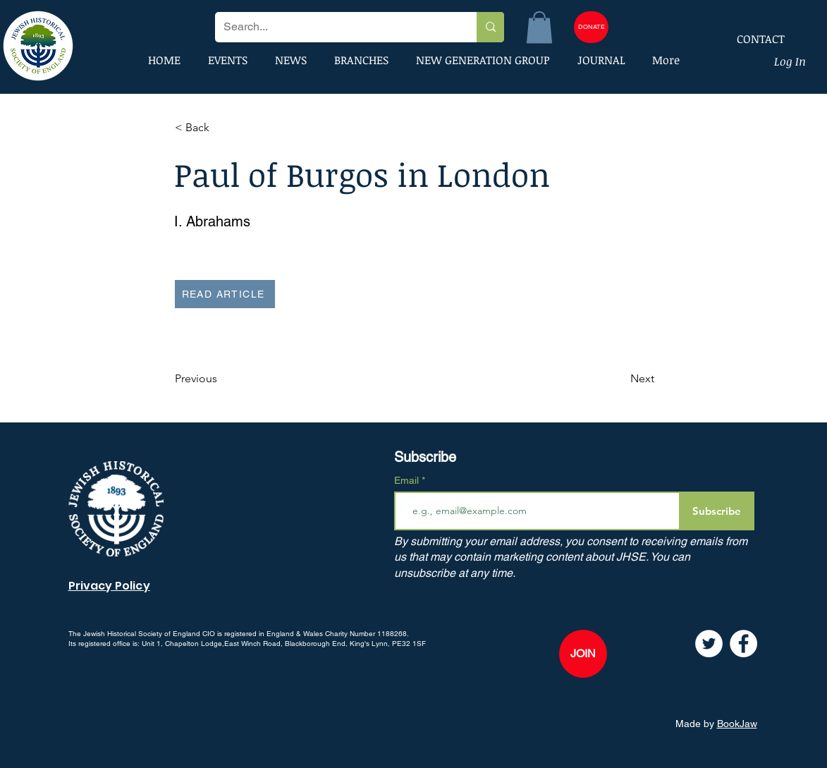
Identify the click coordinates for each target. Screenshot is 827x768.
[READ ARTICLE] (225, 294)
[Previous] (221, 379)
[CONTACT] (752, 39)
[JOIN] (583, 654)
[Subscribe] (716, 511)
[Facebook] (743, 643)
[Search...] (335, 27)
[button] (539, 27)
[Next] (619, 379)
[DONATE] (591, 27)
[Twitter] (709, 643)
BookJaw (737, 723)
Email (408, 480)
